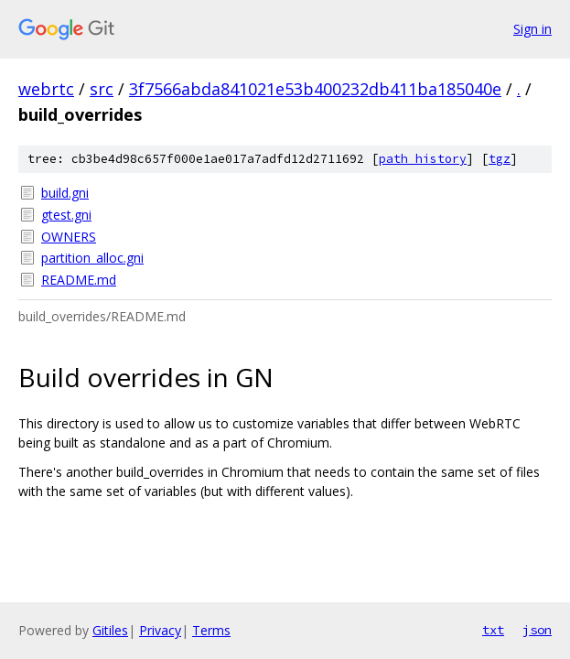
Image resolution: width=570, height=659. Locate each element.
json (537, 629)
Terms (211, 630)
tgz (500, 159)
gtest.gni (66, 214)
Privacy (160, 630)
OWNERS (68, 236)
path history (423, 159)
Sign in (532, 29)
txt (493, 629)
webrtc (46, 89)
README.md (78, 279)
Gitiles (110, 630)
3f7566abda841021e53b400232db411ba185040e (315, 89)
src (101, 89)
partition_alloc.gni (92, 257)
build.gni (65, 192)
